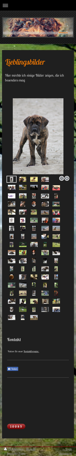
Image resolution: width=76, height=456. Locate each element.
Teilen (12, 369)
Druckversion (14, 449)
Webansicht (65, 454)
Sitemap (30, 449)
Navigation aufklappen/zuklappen (38, 5)
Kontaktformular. (31, 351)
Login (68, 449)
